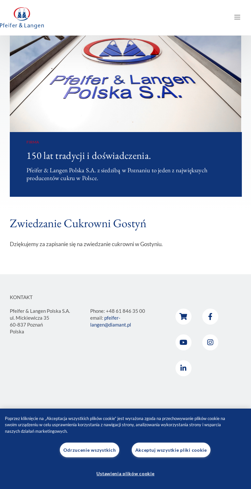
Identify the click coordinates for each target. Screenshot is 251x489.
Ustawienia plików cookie (125, 473)
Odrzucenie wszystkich (89, 450)
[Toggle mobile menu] (237, 17)
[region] (125, 449)
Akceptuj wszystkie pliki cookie (171, 450)
